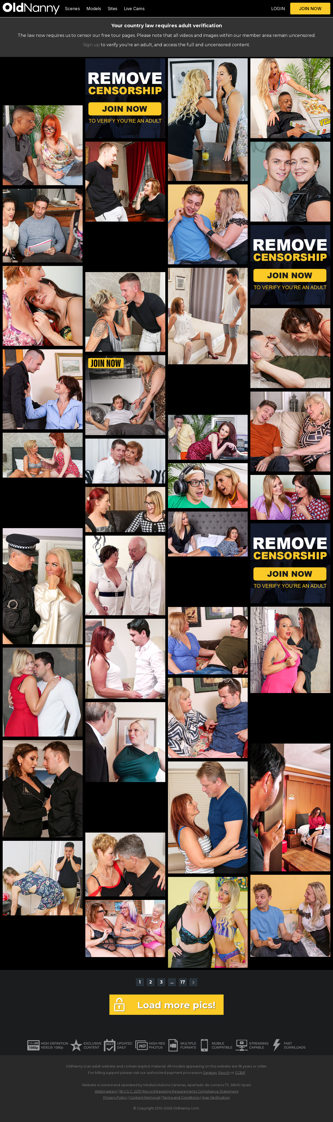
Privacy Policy (115, 1098)
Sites (112, 8)
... (172, 982)
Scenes (72, 8)
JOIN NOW (310, 8)
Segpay (210, 1073)
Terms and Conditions (181, 1098)
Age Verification (216, 1098)
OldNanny (74, 1066)
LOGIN (278, 8)
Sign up (91, 44)
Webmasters (106, 1091)
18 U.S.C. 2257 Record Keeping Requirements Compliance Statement (179, 1091)
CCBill (240, 1073)
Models (93, 8)
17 (182, 982)
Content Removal (144, 1098)
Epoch (224, 1073)
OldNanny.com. (186, 1108)
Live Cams (134, 8)
